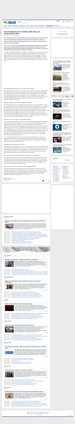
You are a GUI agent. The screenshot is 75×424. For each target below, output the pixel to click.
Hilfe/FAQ (42, 413)
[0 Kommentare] (7, 180)
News (5, 25)
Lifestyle (32, 25)
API (45, 413)
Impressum (46, 412)
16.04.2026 (65, 170)
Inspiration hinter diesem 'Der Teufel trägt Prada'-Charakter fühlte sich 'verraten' (27, 295)
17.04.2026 (65, 169)
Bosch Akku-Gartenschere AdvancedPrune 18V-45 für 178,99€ (24, 292)
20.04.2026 (55, 181)
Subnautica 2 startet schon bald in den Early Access (19, 325)
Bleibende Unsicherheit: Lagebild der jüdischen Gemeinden (21, 259)
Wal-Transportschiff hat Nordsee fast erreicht (20, 269)
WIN (36, 25)
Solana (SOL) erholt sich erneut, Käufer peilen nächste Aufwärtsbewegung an (27, 401)
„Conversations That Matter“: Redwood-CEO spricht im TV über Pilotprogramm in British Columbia (31, 236)
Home (28, 413)
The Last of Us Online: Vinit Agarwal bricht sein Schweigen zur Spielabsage (26, 339)
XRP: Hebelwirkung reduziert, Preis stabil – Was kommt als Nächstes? (25, 402)
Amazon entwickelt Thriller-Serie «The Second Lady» (22, 362)
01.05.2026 (55, 167)
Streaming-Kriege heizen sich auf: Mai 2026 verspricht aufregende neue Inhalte (27, 317)
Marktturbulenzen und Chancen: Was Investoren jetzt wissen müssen (24, 391)
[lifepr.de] (5, 179)
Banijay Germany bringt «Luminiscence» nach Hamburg (22, 358)
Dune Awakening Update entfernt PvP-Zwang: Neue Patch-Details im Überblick (27, 338)
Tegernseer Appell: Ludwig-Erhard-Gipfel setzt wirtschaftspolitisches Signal (26, 231)
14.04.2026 (65, 173)
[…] (31, 228)
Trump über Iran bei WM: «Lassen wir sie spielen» (19, 370)
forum (72, 36)
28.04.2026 (55, 170)
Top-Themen (7, 255)
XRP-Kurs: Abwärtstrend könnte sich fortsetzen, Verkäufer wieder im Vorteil (26, 406)
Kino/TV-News (7, 342)
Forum (9, 25)
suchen (67, 160)
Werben (56, 25)
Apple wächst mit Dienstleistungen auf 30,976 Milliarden (22, 359)
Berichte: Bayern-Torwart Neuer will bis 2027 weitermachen (23, 384)
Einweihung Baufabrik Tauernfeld (18, 240)
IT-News (6, 299)
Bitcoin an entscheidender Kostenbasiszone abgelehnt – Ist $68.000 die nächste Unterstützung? (30, 404)
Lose (27, 25)
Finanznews (7, 387)
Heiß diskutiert (65, 178)
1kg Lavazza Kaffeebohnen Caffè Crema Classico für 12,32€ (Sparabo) (25, 293)
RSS (47, 413)
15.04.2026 (65, 172)
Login (64, 21)
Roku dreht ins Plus (15, 360)
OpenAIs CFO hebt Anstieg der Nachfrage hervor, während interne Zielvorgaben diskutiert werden (31, 313)
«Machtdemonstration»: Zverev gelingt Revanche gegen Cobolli (24, 383)
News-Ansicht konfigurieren (68, 181)
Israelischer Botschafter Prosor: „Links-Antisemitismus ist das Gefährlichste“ (26, 233)
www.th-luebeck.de (26, 174)
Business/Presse (8, 216)
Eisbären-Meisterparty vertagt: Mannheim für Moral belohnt (23, 379)
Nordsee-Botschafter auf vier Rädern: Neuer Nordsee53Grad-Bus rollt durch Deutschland (62, 62)
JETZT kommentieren (62, 34)
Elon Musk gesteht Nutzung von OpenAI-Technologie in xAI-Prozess (25, 318)
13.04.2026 (65, 174)
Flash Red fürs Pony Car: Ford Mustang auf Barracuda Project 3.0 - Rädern (61, 84)
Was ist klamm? (50, 25)
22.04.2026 (55, 179)
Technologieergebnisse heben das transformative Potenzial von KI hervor (26, 314)
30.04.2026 (55, 168)
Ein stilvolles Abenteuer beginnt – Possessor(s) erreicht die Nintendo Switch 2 (27, 334)
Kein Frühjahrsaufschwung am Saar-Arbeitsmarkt (21, 243)
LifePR (18, 35)
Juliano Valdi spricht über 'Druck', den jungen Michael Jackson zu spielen (26, 297)
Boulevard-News (8, 277)
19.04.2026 (65, 167)
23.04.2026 (55, 178)
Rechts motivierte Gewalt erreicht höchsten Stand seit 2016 (23, 270)
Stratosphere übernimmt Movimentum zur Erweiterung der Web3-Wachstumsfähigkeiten (29, 403)
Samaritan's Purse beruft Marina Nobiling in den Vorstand (23, 239)
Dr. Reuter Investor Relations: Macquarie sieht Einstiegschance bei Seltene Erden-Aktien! (29, 234)
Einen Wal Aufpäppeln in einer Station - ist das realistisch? (62, 100)
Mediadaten (41, 412)
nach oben (69, 415)
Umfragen (42, 25)
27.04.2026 (55, 172)
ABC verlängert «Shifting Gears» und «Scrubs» (21, 363)
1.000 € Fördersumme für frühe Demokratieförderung (22, 241)
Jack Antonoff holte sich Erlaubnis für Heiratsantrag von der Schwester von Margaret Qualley (62, 134)
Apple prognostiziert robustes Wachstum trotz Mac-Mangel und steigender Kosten (27, 316)
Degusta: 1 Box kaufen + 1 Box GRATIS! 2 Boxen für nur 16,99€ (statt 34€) (26, 294)
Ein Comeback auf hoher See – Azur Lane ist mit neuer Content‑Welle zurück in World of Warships (31, 336)
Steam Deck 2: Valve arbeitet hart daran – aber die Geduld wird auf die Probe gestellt (61, 111)
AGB (37, 412)
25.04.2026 (55, 175)
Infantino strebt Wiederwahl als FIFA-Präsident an (21, 382)
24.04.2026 (55, 177)
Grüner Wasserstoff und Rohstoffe (61, 72)
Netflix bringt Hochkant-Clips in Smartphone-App (18, 303)
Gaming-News (7, 321)
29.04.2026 (55, 169)
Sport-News (7, 366)
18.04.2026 (65, 168)
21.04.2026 (55, 180)
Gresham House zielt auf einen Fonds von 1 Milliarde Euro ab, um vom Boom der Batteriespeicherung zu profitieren (34, 273)
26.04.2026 (55, 174)
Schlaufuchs (15, 25)
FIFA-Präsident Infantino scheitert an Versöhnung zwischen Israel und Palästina (27, 381)
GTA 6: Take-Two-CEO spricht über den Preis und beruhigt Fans (24, 337)
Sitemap (28, 412)
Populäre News (66, 177)
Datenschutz (33, 412)
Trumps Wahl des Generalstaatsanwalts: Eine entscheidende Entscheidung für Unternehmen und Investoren (33, 274)
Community (22, 25)
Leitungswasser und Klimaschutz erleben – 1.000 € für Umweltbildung (25, 238)
